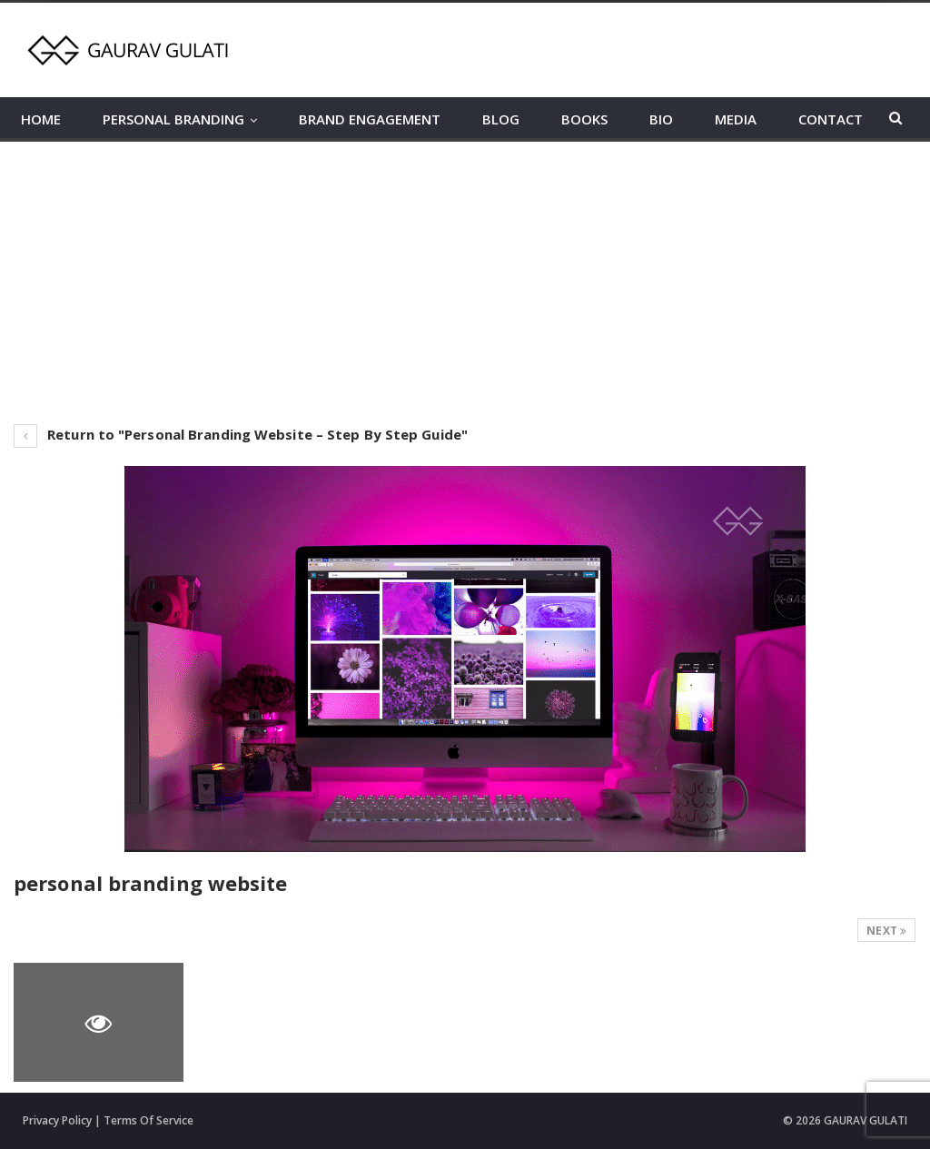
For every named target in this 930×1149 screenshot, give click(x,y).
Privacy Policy (57, 1120)
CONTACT (830, 119)
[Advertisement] (465, 278)
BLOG (500, 119)
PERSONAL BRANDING (173, 119)
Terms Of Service (148, 1120)
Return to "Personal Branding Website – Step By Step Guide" (241, 434)
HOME (41, 119)
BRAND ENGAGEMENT (369, 119)
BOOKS (584, 119)
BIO (661, 119)
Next (886, 930)
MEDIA (736, 119)
